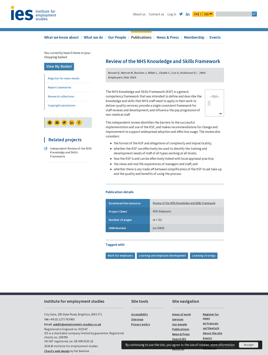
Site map (137, 319)
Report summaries (59, 87)
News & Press (168, 37)
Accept (249, 345)
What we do (93, 37)
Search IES (179, 339)
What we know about (61, 37)
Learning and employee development (162, 255)
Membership (194, 37)
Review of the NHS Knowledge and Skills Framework (184, 203)
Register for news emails (64, 78)
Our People (117, 37)
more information (222, 345)
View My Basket (59, 66)
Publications (141, 37)
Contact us (176, 14)
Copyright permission (61, 105)
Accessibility (139, 314)
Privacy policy (140, 324)
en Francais (210, 323)
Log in (191, 14)
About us (159, 14)
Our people (179, 324)
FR (217, 14)
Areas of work (181, 314)
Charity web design (57, 351)
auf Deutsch (211, 328)
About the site (212, 333)
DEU (228, 14)
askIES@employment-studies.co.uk (77, 324)
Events (215, 37)
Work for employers (120, 255)
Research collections (61, 96)
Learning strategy (203, 255)
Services (177, 319)
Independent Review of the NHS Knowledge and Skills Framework (71, 152)
